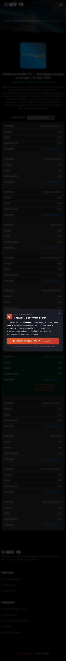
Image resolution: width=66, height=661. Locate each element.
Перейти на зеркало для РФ (33, 341)
